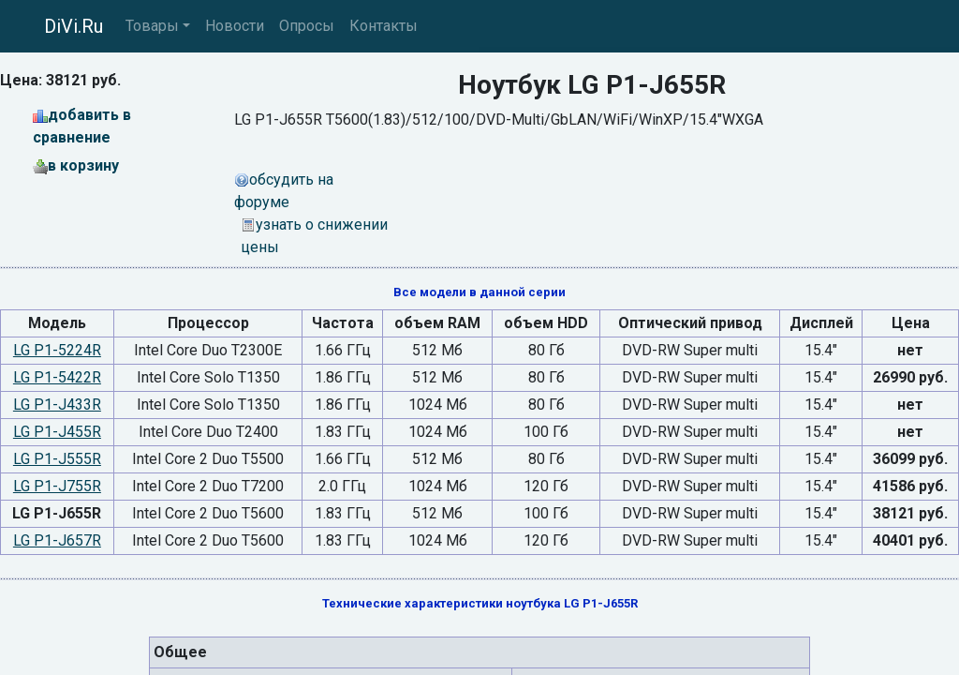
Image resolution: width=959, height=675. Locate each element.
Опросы (306, 26)
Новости (234, 26)
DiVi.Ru (73, 26)
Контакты (383, 26)
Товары (152, 26)
